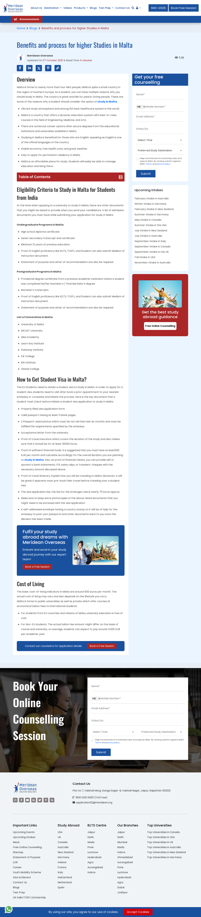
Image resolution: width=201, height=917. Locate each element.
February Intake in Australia (151, 198)
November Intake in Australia (152, 262)
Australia (63, 847)
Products (79, 8)
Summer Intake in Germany (152, 214)
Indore (91, 872)
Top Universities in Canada (163, 832)
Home (21, 28)
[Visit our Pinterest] (45, 800)
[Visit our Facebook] (21, 800)
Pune (90, 847)
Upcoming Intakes (24, 837)
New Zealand (65, 852)
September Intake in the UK (152, 252)
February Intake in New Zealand (154, 209)
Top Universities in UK (160, 842)
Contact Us (20, 882)
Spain (61, 887)
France (62, 867)
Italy (60, 872)
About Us (36, 8)
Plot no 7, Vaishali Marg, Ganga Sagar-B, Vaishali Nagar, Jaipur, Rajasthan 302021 (122, 790)
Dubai (120, 887)
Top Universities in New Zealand (166, 852)
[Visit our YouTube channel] (27, 800)
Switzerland (65, 877)
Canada (62, 842)
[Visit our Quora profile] (52, 800)
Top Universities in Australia (164, 847)
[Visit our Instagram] (15, 800)
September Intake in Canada (152, 246)
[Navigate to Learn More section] (137, 8)
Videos (67, 8)
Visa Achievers (22, 877)
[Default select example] (160, 140)
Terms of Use (145, 913)
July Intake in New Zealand (151, 230)
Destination (51, 8)
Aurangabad (95, 867)
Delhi (90, 837)
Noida (90, 842)
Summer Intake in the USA (151, 225)
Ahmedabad (125, 857)
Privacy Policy (124, 913)
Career (17, 867)
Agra (90, 862)
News (16, 842)
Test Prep (19, 892)
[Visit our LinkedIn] (33, 800)
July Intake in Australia (148, 236)
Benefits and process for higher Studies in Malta (75, 28)
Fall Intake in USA (145, 257)
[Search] (133, 8)
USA (60, 832)
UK (59, 837)
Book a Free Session (37, 567)
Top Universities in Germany (164, 857)
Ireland (62, 862)
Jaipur (91, 832)
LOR (15, 862)
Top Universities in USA (161, 837)
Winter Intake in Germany (150, 204)
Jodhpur (122, 892)
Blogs (33, 28)
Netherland (65, 882)
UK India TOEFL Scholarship (29, 897)
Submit (146, 174)
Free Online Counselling (160, 326)
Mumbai (122, 842)
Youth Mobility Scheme (27, 872)
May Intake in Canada (148, 220)
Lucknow (92, 852)
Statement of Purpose (26, 857)
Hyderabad (94, 857)
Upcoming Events (24, 832)
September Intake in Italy (150, 241)
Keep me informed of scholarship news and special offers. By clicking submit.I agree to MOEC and (161, 161)
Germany (63, 857)
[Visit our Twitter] (39, 800)
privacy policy (163, 164)
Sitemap (18, 852)
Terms (149, 164)
